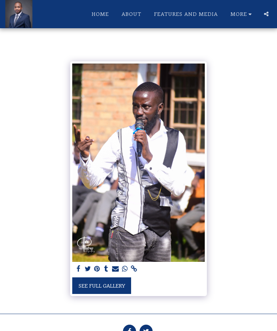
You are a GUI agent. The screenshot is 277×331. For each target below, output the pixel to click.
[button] (266, 14)
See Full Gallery (102, 285)
